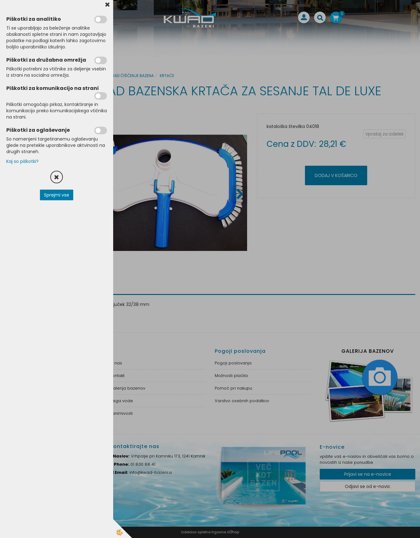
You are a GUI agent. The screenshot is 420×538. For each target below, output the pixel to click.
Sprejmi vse (56, 195)
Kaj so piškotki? (22, 161)
